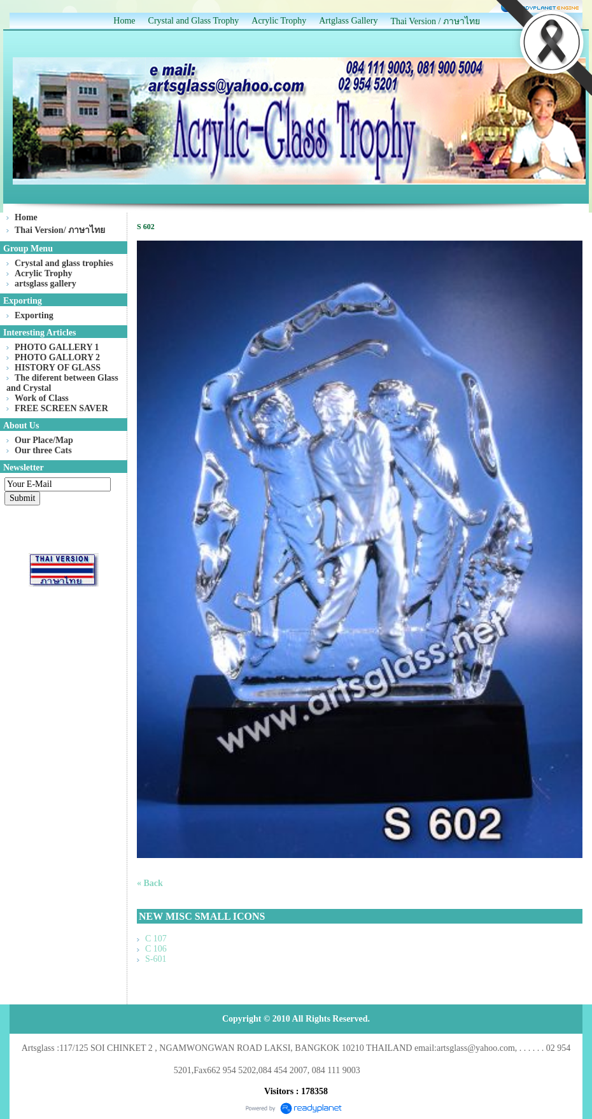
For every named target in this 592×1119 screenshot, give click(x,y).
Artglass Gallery (348, 20)
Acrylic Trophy (278, 20)
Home (124, 20)
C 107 (156, 938)
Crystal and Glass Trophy (193, 20)
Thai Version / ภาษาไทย (435, 21)
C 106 (156, 949)
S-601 (155, 959)
